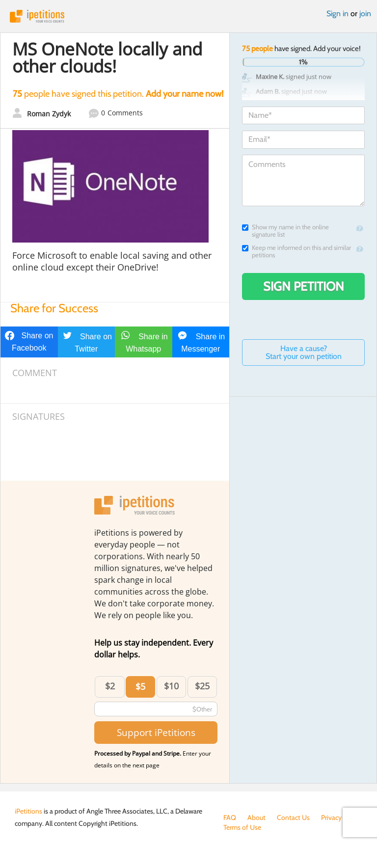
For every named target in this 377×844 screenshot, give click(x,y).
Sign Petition (303, 286)
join (365, 13)
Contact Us (293, 817)
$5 (140, 686)
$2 (110, 686)
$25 (202, 686)
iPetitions (188, 16)
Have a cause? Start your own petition (304, 352)
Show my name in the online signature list (285, 230)
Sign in (337, 13)
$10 (171, 686)
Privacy (331, 817)
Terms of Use (242, 827)
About (256, 817)
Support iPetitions (156, 732)
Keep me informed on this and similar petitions (296, 251)
